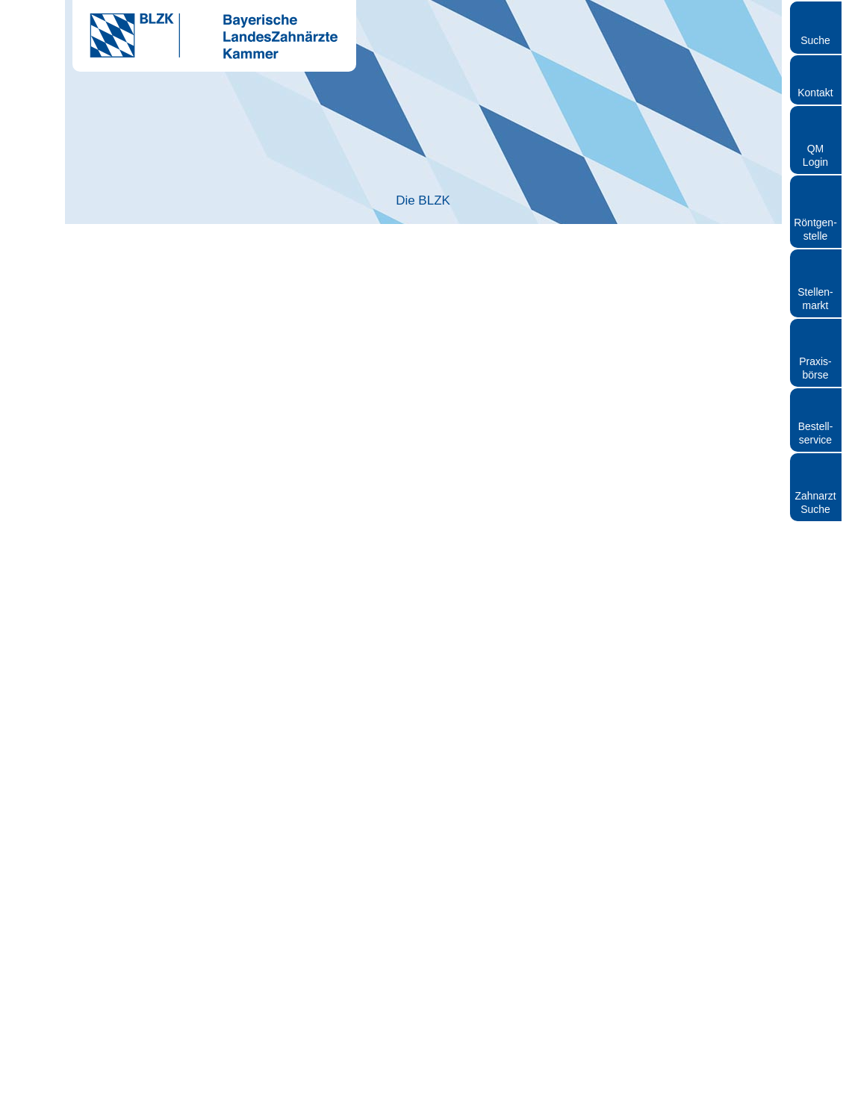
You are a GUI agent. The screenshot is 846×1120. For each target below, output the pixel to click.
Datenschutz (575, 1101)
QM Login (815, 155)
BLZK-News (160, 244)
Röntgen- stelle (815, 229)
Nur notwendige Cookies (204, 715)
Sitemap (716, 1101)
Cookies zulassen (641, 715)
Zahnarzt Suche (815, 502)
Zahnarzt (280, 201)
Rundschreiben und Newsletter (479, 1101)
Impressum (386, 1101)
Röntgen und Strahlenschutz (709, 200)
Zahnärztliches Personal (423, 201)
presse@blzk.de (361, 922)
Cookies (757, 1101)
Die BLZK (137, 201)
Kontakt (815, 93)
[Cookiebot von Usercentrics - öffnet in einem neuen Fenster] (683, 396)
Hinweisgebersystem (649, 1101)
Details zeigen (680, 670)
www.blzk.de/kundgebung (155, 1006)
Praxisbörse (815, 368)
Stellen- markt (815, 298)
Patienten (566, 201)
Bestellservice (815, 433)
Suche (815, 40)
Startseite (97, 244)
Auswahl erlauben (422, 715)
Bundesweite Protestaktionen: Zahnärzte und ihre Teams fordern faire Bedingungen (399, 244)
